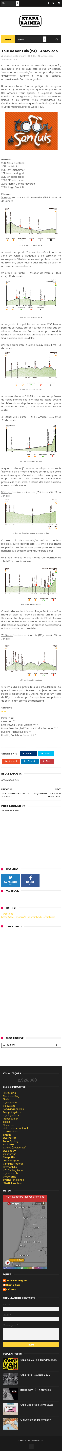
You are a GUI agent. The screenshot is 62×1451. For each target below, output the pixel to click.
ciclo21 (6, 1121)
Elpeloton (8, 1125)
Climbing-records (13, 1163)
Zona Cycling (10, 1141)
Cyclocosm (9, 1151)
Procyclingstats (12, 1112)
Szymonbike (10, 1167)
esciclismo (9, 1144)
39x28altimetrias (12, 1183)
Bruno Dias (13, 1285)
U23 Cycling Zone (13, 1170)
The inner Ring (11, 1096)
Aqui (3, 711)
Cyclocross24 (11, 1173)
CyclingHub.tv (11, 1115)
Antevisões (46, 56)
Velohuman (9, 1154)
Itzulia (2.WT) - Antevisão (35, 1390)
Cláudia (11, 1289)
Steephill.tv (9, 1157)
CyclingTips (9, 1138)
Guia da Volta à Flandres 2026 (38, 1360)
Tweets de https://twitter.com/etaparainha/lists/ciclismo (28, 915)
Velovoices (9, 1106)
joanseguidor (10, 1118)
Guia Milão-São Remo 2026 (36, 1404)
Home (8, 39)
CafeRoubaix (10, 1131)
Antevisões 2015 (10, 59)
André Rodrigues (16, 1280)
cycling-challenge (13, 1179)
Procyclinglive (11, 1160)
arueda (7, 1134)
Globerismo (9, 1176)
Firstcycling (9, 1093)
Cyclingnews (10, 1102)
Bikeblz (7, 1099)
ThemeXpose (37, 1440)
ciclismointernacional (15, 1128)
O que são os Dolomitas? (35, 1419)
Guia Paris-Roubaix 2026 (35, 1375)
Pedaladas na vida (13, 1109)
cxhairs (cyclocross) (14, 1147)
